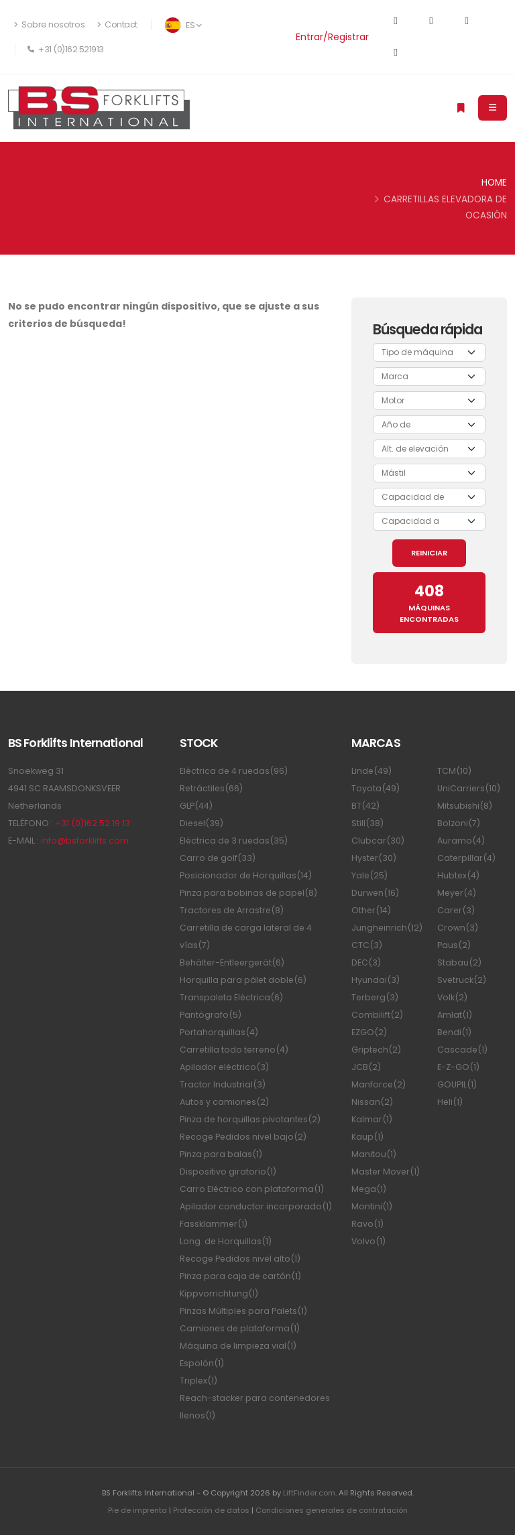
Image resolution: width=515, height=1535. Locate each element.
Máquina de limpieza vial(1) (239, 1345)
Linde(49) (371, 771)
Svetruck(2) (462, 980)
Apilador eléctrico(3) (225, 1067)
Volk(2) (452, 997)
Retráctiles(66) (212, 788)
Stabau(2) (459, 962)
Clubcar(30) (377, 840)
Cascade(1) (462, 1049)
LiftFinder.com (308, 1492)
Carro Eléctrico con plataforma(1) (252, 1189)
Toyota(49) (375, 788)
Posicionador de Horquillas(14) (246, 875)
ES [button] (183, 25)
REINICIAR (429, 552)
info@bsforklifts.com (85, 840)
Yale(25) (369, 875)
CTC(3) (366, 945)
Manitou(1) (373, 1154)
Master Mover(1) (386, 1171)
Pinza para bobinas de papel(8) (249, 892)
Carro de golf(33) (218, 858)
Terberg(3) (375, 997)
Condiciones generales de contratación (332, 1510)
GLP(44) (196, 805)
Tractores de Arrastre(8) (233, 910)
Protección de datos (209, 1510)
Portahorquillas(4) (219, 1032)
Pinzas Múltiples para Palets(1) (244, 1311)
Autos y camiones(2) (225, 1102)
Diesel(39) (202, 823)
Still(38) (367, 823)
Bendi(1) (454, 1032)
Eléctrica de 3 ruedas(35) (235, 840)
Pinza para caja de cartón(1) (241, 1276)
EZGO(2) (369, 1032)
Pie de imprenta (135, 1510)
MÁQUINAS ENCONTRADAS (429, 602)
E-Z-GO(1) (458, 1067)
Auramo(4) (461, 840)
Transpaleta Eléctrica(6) (232, 997)
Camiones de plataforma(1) (240, 1328)
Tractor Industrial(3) (223, 1084)
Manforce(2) (378, 1084)
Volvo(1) (368, 1241)
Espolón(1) (202, 1363)
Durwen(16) (375, 892)
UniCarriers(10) (469, 788)
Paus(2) (454, 945)
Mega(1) (369, 1189)
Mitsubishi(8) (464, 805)
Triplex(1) (199, 1380)
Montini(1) (371, 1206)
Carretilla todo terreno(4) (235, 1049)
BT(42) (365, 805)
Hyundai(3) (375, 980)
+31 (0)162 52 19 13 (92, 823)
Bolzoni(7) (458, 823)
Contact (117, 24)
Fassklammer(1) (214, 1223)
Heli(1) (450, 1102)
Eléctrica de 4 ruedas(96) (235, 771)
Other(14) (371, 910)
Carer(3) (456, 910)
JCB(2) (366, 1067)
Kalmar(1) (371, 1119)
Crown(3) (457, 927)
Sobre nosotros (49, 24)
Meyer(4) (457, 892)
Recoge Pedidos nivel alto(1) (241, 1258)
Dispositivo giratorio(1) (228, 1171)
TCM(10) (454, 771)
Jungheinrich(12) (387, 927)
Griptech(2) (376, 1049)
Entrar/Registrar (332, 37)
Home (494, 182)
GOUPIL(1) (457, 1084)
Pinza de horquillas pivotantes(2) (251, 1119)
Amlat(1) (454, 1014)
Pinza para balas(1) (221, 1154)
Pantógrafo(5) (210, 1014)
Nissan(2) (372, 1102)
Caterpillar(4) (466, 858)
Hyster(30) (374, 858)
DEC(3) (366, 962)
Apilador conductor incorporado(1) (256, 1206)
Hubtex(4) (458, 875)
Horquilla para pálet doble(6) (244, 980)
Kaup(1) (367, 1136)
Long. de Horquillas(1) (226, 1241)
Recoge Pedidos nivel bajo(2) (244, 1136)
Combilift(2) (377, 1014)
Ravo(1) (367, 1223)
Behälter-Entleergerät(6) (234, 962)
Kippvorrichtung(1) (219, 1293)
